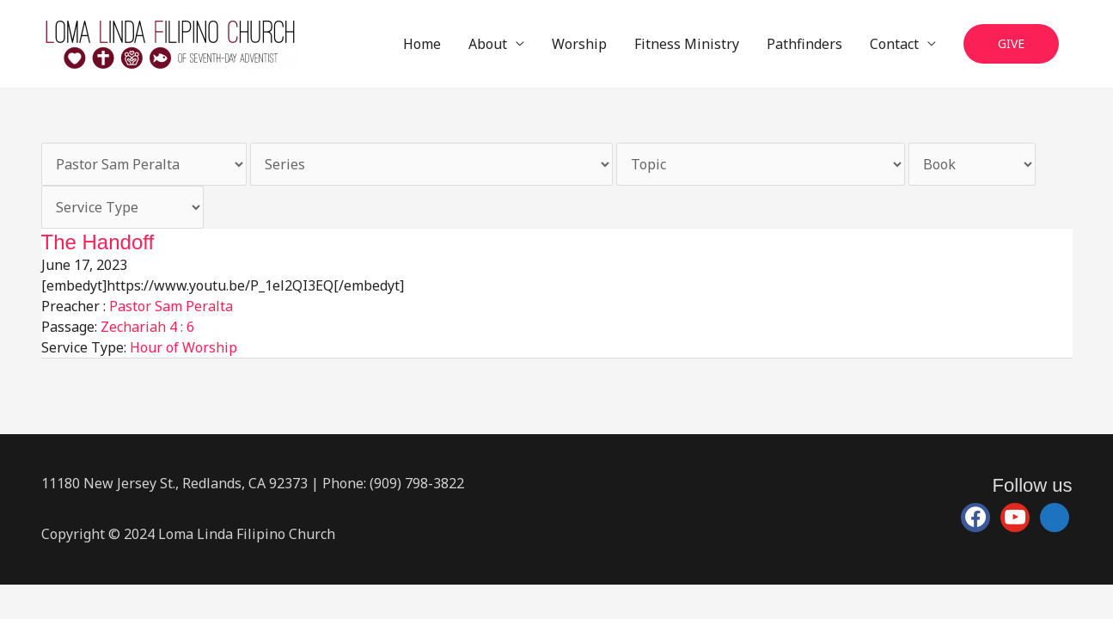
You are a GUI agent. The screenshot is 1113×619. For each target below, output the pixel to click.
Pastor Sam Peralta (171, 306)
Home (422, 43)
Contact (894, 43)
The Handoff (98, 242)
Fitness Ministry (686, 43)
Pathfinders (804, 43)
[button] (1011, 44)
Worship (579, 43)
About (487, 43)
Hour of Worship (183, 347)
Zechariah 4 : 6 (147, 326)
